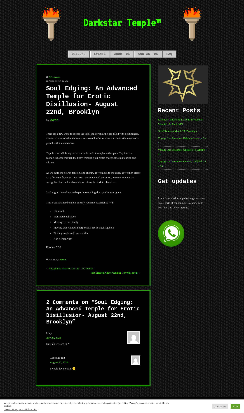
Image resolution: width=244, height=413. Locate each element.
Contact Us (148, 54)
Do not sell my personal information (20, 409)
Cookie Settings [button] (220, 406)
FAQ (169, 54)
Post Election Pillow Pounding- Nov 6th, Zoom (114, 272)
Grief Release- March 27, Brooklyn (177, 131)
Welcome (78, 54)
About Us (122, 54)
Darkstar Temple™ (122, 22)
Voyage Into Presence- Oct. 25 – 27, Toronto (71, 268)
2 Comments (54, 77)
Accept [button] (235, 406)
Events (100, 54)
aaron (54, 120)
